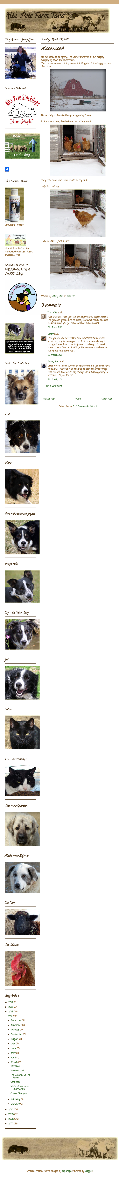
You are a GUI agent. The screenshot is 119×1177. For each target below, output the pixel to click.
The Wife (52, 312)
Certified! (15, 1082)
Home (78, 399)
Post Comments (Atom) (85, 406)
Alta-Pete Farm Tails (34, 16)
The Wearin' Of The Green (20, 1076)
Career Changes (19, 1093)
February (16, 1099)
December (16, 1020)
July (13, 1043)
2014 (11, 1002)
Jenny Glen (53, 361)
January (15, 1104)
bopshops (66, 1171)
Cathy (50, 334)
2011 (10, 1016)
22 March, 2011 (55, 327)
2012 (11, 1011)
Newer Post (49, 399)
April (14, 1058)
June (14, 1048)
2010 (11, 1109)
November (16, 1025)
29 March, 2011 (55, 355)
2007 (11, 1123)
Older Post (107, 399)
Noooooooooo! (17, 1070)
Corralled (15, 1066)
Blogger (88, 1171)
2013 (11, 1007)
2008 (11, 1119)
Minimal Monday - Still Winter (20, 1088)
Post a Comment (53, 386)
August (15, 1039)
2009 (11, 1114)
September (17, 1034)
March (14, 1062)
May (13, 1053)
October (15, 1030)
